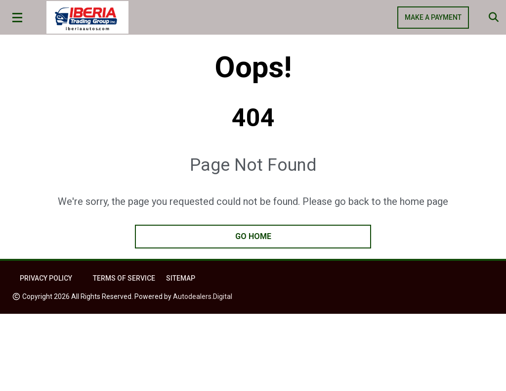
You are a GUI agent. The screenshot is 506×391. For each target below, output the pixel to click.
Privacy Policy (46, 278)
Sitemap (180, 278)
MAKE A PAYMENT (433, 17)
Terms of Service (124, 278)
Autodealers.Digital (202, 296)
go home (253, 236)
